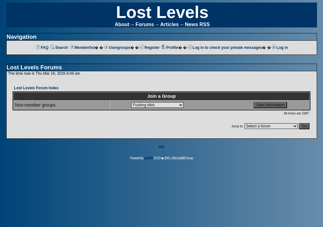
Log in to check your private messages (225, 47)
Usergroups (117, 47)
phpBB (148, 158)
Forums (145, 24)
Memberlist (82, 47)
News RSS (197, 24)
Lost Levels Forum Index (36, 88)
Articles (169, 24)
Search (59, 47)
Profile (170, 47)
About (122, 24)
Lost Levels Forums (34, 67)
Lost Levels (162, 12)
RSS (161, 147)
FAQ (42, 47)
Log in (280, 47)
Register (150, 47)
